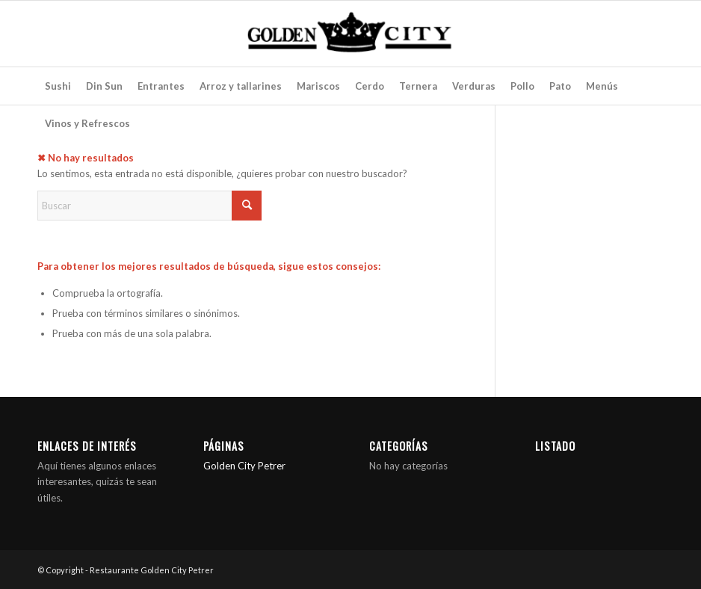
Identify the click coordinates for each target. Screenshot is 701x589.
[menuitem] (57, 86)
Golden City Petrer (244, 466)
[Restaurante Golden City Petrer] (351, 34)
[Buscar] (149, 206)
